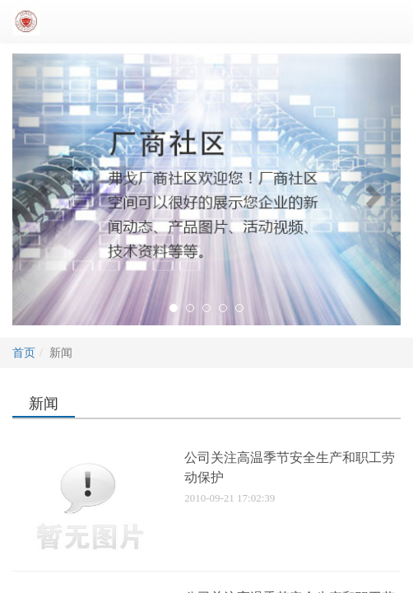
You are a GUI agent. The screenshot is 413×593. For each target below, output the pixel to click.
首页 (23, 353)
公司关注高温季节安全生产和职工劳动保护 (289, 467)
